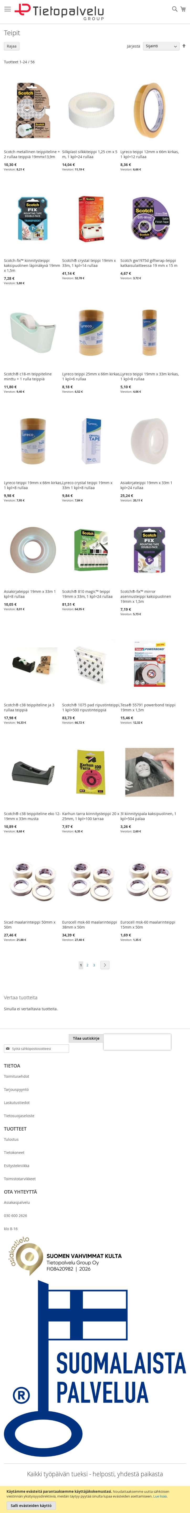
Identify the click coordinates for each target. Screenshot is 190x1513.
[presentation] (137, 1042)
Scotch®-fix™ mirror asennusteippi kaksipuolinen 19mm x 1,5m (145, 596)
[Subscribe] (86, 1038)
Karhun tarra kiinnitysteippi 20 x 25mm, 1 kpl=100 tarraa (90, 816)
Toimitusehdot (16, 1076)
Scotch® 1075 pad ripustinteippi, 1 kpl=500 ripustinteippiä (91, 707)
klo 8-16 (11, 1228)
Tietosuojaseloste (19, 1115)
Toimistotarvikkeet (20, 1178)
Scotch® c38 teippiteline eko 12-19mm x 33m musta (32, 816)
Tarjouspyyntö (16, 1089)
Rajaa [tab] (12, 46)
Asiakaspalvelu (17, 1202)
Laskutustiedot (17, 1102)
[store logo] (59, 12)
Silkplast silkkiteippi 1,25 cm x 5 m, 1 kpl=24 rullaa (89, 154)
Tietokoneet (14, 1152)
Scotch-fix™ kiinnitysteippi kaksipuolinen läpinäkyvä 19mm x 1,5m (32, 265)
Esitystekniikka (16, 1165)
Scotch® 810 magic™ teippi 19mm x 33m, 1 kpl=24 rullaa (87, 594)
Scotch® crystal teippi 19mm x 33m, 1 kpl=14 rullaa (89, 263)
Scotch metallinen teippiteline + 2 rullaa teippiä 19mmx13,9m (32, 154)
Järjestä (133, 45)
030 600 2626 (15, 1215)
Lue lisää (160, 1496)
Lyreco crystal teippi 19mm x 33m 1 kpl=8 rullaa (87, 485)
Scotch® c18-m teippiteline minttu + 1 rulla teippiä (28, 376)
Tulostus (11, 1139)
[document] (96, 1499)
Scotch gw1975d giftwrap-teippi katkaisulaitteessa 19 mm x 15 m (148, 263)
